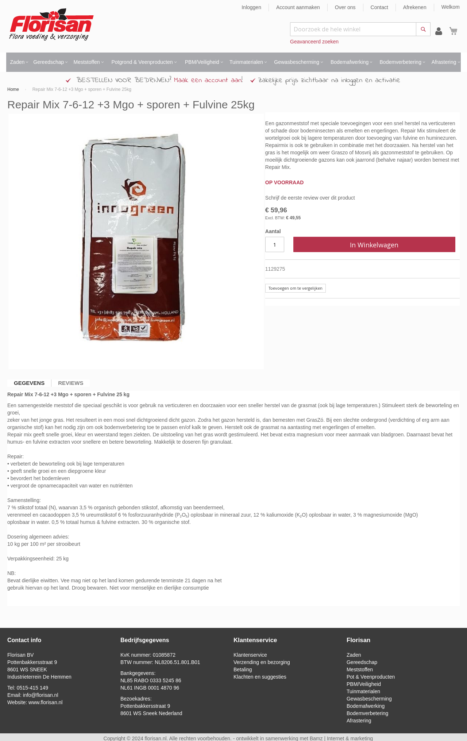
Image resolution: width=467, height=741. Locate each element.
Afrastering (359, 720)
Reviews (70, 383)
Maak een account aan (208, 80)
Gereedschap (362, 662)
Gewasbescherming (369, 699)
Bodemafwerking (366, 706)
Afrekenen (415, 7)
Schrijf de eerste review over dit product (310, 198)
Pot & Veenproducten (371, 677)
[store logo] (51, 25)
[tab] (29, 383)
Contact (379, 7)
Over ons (345, 7)
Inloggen (251, 7)
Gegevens (29, 383)
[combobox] (360, 29)
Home (13, 89)
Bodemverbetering (367, 713)
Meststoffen (360, 669)
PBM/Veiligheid (364, 684)
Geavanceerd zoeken (314, 42)
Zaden (354, 655)
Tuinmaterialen (363, 691)
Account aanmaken (298, 7)
